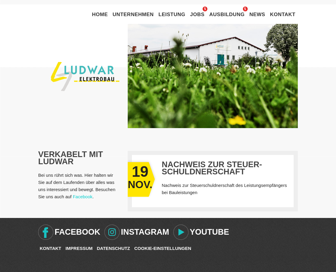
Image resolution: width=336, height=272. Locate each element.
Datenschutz (113, 248)
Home (100, 14)
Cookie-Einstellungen (162, 248)
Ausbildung (226, 14)
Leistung (171, 14)
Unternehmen (133, 14)
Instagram (145, 232)
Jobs (197, 14)
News (257, 14)
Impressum (79, 248)
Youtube (209, 232)
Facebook (83, 196)
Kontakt (282, 14)
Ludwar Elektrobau (85, 76)
